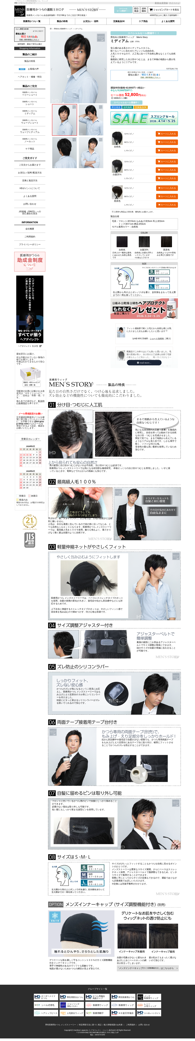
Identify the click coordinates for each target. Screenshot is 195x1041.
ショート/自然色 (157, 340)
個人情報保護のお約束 (113, 1025)
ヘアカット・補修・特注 (30, 76)
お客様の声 (33, 69)
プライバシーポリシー (30, 244)
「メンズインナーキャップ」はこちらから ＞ (148, 968)
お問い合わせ (29, 204)
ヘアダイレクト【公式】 (29, 346)
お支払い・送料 (90, 21)
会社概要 (29, 229)
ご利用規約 (29, 236)
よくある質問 (168, 21)
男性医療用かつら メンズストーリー (60, 1025)
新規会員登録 (161, 3)
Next (104, 69)
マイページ (174, 3)
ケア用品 (143, 21)
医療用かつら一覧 (32, 21)
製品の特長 (62, 21)
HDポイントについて (30, 188)
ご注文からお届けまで (30, 165)
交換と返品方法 (29, 180)
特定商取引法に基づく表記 (90, 1025)
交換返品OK (119, 21)
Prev (53, 69)
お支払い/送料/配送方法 (29, 172)
